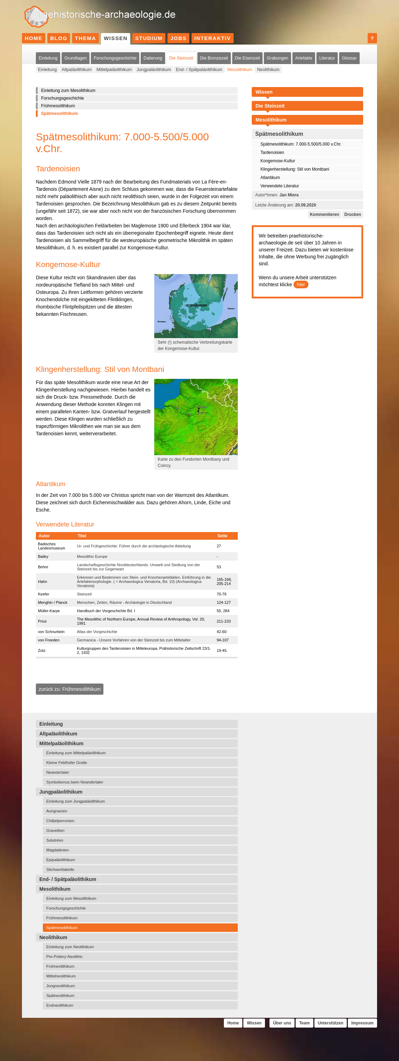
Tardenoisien (272, 152)
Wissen (115, 38)
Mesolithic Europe (92, 556)
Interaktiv (212, 38)
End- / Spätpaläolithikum (199, 69)
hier (301, 284)
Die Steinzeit (181, 58)
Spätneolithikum (60, 995)
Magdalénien (57, 850)
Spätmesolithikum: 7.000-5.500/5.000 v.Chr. (301, 144)
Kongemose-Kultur (277, 160)
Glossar (349, 58)
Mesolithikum (239, 69)
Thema (85, 38)
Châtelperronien (60, 821)
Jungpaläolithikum (154, 69)
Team (304, 1023)
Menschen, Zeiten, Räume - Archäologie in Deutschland (124, 602)
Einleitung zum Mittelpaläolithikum (76, 753)
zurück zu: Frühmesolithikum (70, 689)
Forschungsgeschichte (115, 58)
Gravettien (55, 830)
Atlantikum (270, 177)
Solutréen (54, 840)
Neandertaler (57, 772)
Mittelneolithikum (61, 976)
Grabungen (277, 58)
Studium (149, 38)
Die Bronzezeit (214, 58)
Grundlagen (75, 58)
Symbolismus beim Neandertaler (74, 782)
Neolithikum (268, 69)
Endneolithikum (59, 1005)
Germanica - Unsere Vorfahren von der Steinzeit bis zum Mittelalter (133, 640)
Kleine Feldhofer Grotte (66, 762)
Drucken (352, 214)
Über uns (282, 1023)
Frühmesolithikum (58, 105)
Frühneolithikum (60, 966)
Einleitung (48, 58)
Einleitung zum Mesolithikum (68, 90)
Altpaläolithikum (77, 69)
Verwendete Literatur (279, 186)
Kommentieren (324, 214)
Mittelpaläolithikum (114, 69)
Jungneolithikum (60, 986)
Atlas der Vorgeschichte (97, 632)
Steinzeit (84, 594)
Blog (58, 38)
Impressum (362, 1023)
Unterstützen (330, 1023)
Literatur (327, 58)
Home (33, 38)
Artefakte (303, 58)
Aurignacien (56, 811)
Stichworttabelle (60, 869)
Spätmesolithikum (59, 113)
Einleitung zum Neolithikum (70, 947)
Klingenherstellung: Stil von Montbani (294, 169)
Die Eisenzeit (247, 58)
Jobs (178, 38)
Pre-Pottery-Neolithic (64, 956)
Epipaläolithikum (60, 860)
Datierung (152, 58)
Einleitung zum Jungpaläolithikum (75, 801)
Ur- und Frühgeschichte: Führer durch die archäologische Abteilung (134, 546)
